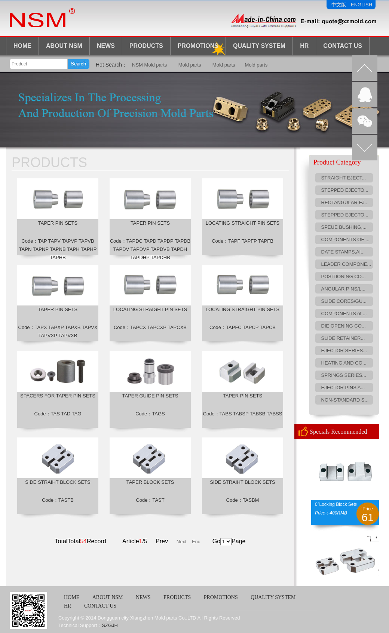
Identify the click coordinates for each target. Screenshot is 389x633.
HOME (22, 46)
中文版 (338, 4)
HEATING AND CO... (344, 363)
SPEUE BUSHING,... (344, 227)
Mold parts (189, 65)
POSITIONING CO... (343, 276)
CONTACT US (342, 46)
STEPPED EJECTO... (344, 190)
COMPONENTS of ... (344, 313)
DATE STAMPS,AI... (343, 252)
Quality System (259, 46)
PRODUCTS (146, 46)
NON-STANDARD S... (345, 400)
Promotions (198, 46)
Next (182, 541)
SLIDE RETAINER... (343, 338)
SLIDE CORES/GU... (344, 301)
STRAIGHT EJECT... (343, 178)
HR (304, 46)
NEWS (106, 46)
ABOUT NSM (64, 46)
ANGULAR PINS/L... (343, 289)
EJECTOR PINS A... (343, 387)
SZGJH (110, 625)
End (196, 541)
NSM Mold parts (149, 65)
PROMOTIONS (221, 597)
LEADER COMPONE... (346, 264)
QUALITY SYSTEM (273, 597)
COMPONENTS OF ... (345, 239)
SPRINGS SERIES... (344, 375)
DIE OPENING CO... (343, 326)
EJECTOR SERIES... (344, 350)
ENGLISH (361, 4)
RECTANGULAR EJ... (345, 202)
